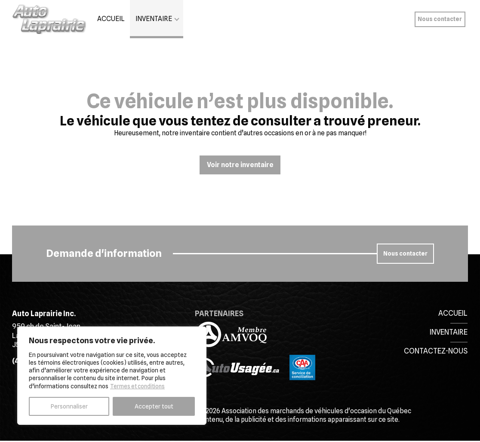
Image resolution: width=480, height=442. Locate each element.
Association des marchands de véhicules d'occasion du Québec (316, 412)
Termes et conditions (139, 386)
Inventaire (153, 19)
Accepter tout (154, 406)
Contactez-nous (436, 351)
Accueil (111, 19)
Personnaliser (69, 406)
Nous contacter (440, 18)
